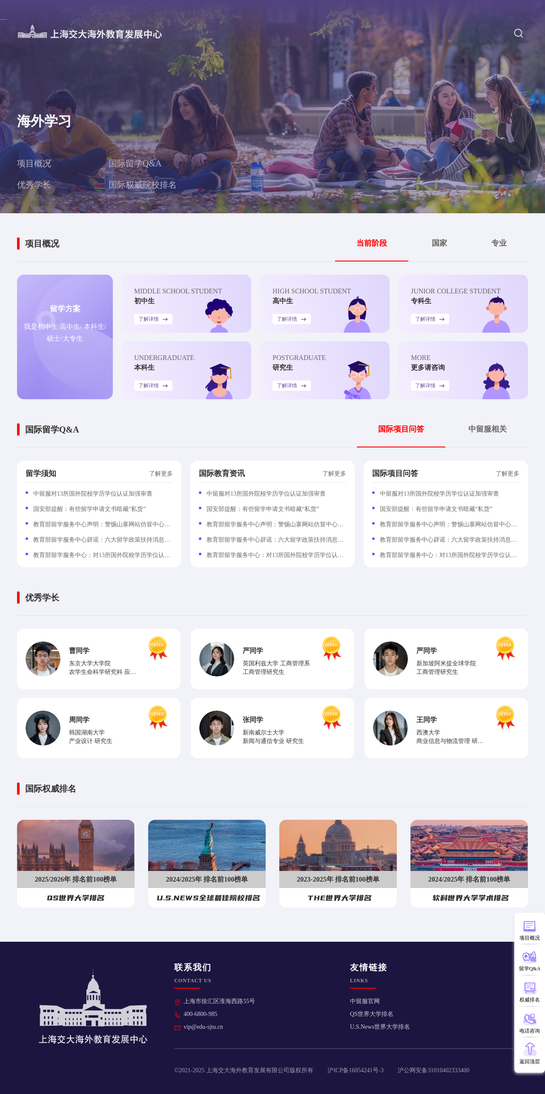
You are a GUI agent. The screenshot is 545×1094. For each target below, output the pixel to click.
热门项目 (481, 9)
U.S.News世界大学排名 (380, 1027)
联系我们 (517, 9)
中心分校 (314, 33)
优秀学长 (34, 184)
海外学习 (360, 33)
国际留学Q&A (135, 163)
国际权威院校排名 (143, 184)
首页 (274, 33)
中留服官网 (365, 1001)
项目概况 (34, 163)
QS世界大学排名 (371, 1014)
